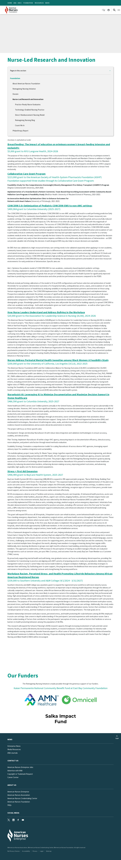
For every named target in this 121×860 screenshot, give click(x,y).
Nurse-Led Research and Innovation (28, 99)
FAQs (9, 805)
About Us (11, 785)
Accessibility (26, 851)
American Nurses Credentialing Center (22, 798)
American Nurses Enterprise (18, 791)
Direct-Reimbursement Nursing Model (30, 115)
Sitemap (48, 851)
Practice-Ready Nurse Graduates (28, 104)
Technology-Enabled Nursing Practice (29, 110)
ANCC (20, 3)
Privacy (35, 851)
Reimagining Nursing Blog (25, 120)
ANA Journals (12, 753)
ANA (14, 3)
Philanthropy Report (20, 130)
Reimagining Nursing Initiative (24, 89)
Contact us (12, 760)
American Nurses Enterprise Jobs (20, 767)
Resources (39, 3)
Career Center (13, 777)
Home (10, 3)
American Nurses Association (18, 795)
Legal (41, 851)
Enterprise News (14, 746)
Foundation (28, 3)
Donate (15, 94)
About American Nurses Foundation (26, 83)
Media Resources (14, 749)
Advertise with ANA (14, 770)
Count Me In (19, 125)
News (47, 3)
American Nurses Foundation (18, 802)
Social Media (13, 813)
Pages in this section (18, 70)
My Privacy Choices (13, 851)
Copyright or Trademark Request (20, 774)
